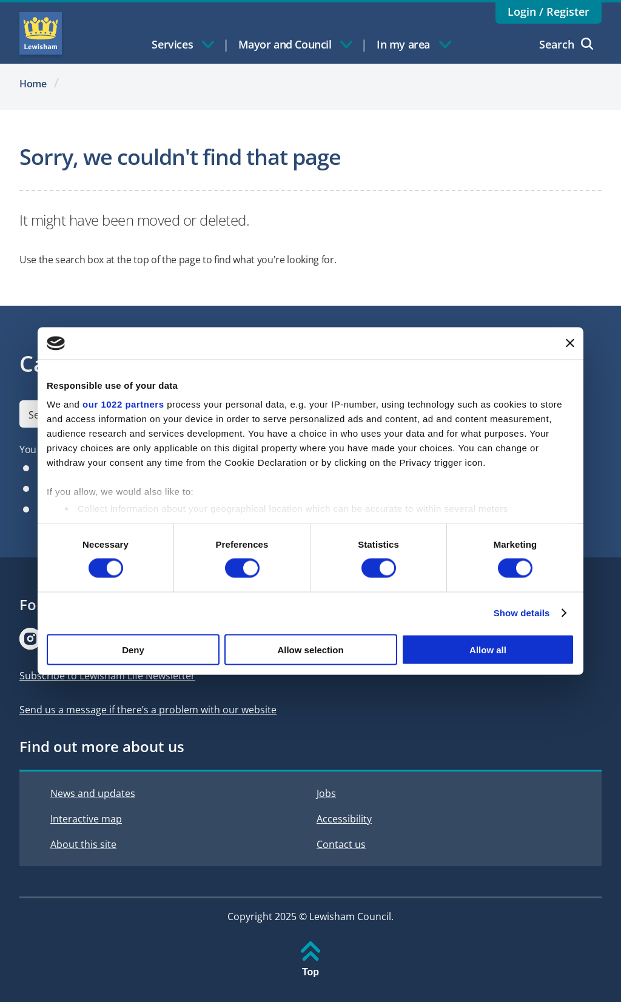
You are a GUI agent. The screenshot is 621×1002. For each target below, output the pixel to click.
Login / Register (548, 11)
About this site (83, 844)
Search (566, 44)
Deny (133, 649)
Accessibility (344, 818)
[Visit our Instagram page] (30, 639)
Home (33, 83)
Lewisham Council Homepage (40, 33)
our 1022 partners (123, 404)
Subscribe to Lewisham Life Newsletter (107, 675)
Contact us (341, 844)
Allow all (487, 649)
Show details (522, 613)
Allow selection (310, 649)
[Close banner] (570, 343)
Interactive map (86, 818)
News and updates (92, 793)
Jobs (326, 793)
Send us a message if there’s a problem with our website (148, 709)
